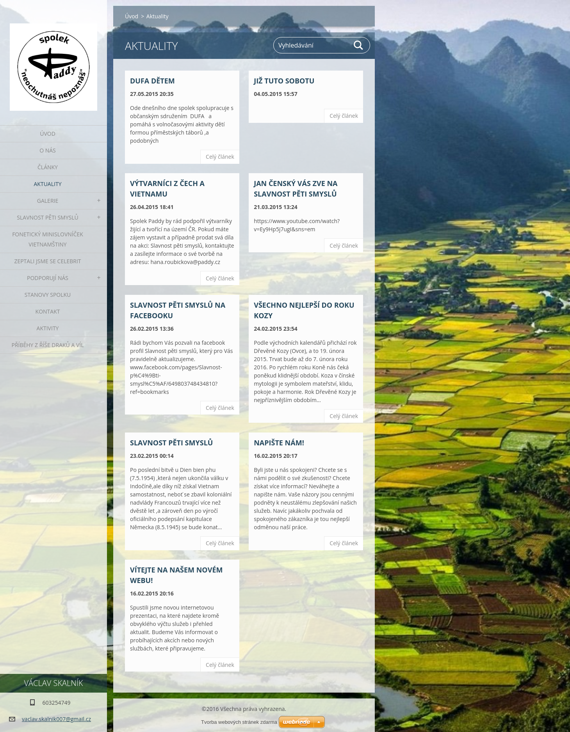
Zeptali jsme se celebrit (47, 261)
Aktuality (48, 184)
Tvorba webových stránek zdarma (239, 722)
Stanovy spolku (48, 294)
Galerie (47, 200)
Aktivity (48, 328)
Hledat (359, 45)
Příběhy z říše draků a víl (48, 345)
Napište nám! (279, 442)
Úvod (47, 133)
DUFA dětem (152, 80)
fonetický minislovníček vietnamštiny (47, 239)
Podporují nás (47, 278)
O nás (47, 150)
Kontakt (48, 311)
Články (47, 167)
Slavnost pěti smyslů (47, 217)
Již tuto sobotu (284, 80)
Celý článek (220, 156)
